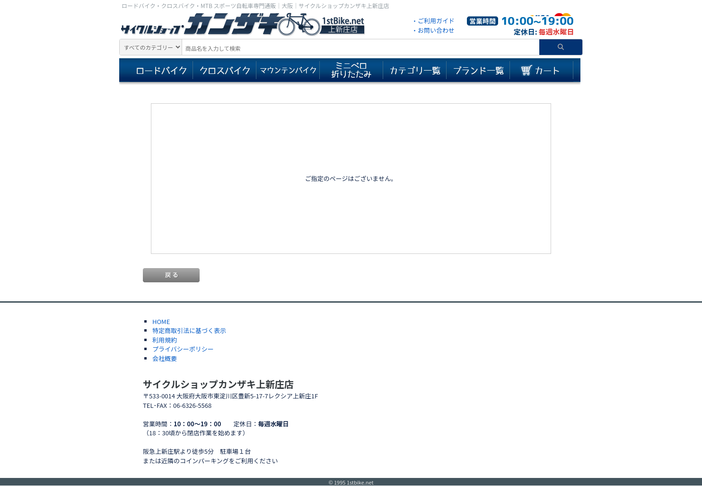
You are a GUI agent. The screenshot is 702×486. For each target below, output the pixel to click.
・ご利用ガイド (433, 20)
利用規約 (164, 339)
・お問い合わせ (433, 30)
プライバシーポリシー (183, 348)
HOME (161, 321)
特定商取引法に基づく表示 (189, 330)
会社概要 (164, 358)
